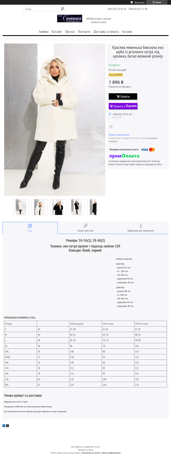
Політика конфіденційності (111, 452)
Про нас (70, 31)
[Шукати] (62, 8)
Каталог (57, 31)
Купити (125, 96)
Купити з (125, 106)
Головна (43, 31)
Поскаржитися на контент (91, 452)
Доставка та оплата (106, 31)
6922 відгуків (139, 2)
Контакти (84, 31)
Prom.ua (97, 446)
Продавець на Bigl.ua (85, 449)
